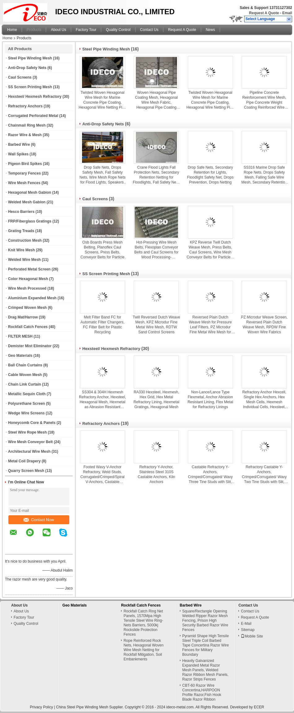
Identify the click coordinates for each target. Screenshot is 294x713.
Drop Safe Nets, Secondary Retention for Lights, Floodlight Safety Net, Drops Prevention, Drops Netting (210, 174)
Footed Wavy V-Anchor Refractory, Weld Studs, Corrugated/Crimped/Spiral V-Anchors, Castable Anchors (102, 474)
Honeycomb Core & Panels (31, 423)
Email (287, 13)
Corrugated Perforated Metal (33, 116)
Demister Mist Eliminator (30, 346)
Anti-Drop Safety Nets (27, 68)
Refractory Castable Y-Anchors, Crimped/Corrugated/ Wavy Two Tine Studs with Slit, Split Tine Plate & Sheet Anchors (264, 474)
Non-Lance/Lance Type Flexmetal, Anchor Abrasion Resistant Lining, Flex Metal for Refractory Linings (210, 399)
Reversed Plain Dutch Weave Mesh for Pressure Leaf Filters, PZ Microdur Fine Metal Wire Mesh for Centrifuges (210, 325)
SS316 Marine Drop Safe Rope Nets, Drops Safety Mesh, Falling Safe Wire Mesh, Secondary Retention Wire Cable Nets (264, 175)
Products (34, 30)
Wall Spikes (18, 154)
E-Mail (246, 623)
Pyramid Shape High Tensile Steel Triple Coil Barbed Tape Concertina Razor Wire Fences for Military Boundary (205, 645)
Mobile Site (252, 636)
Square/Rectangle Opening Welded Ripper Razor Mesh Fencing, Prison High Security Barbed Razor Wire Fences (205, 620)
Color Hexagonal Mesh (28, 279)
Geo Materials (20, 355)
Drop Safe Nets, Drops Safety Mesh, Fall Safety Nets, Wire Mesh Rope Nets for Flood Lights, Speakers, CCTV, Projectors (103, 175)
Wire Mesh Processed (27, 288)
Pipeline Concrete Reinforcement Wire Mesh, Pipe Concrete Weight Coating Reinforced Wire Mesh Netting (264, 100)
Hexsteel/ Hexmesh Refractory (35, 96)
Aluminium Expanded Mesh (32, 298)
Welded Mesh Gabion (26, 202)
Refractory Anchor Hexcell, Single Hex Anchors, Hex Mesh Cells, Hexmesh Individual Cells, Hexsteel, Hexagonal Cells (264, 399)
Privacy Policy (41, 707)
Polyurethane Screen (26, 403)
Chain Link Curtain (24, 384)
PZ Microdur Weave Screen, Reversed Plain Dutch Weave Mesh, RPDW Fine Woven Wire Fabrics (264, 324)
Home (12, 30)
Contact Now (39, 519)
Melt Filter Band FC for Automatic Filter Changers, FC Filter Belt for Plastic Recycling (102, 324)
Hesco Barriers (21, 212)
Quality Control (118, 30)
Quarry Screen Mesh (26, 471)
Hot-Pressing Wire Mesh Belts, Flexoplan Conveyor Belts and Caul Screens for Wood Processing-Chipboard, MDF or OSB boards (156, 250)
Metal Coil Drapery (24, 461)
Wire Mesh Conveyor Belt (30, 442)
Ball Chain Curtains (25, 365)
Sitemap (247, 630)
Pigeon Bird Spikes (25, 164)
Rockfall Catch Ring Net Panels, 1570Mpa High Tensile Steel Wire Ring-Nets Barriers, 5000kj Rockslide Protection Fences (143, 623)
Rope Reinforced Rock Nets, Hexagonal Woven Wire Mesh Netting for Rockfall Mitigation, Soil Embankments (143, 649)
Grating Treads (21, 231)
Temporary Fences (24, 173)
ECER (259, 707)
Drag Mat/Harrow (23, 317)
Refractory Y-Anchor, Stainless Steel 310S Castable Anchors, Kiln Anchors (156, 474)
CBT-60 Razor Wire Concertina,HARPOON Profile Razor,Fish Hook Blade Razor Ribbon (201, 692)
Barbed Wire (19, 144)
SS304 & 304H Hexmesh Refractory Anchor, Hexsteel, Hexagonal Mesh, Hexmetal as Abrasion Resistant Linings (102, 399)
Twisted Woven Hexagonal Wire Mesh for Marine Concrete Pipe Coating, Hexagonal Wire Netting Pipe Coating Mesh (102, 100)
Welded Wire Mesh (24, 259)
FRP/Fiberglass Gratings (29, 221)
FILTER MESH (20, 336)
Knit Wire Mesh (21, 250)
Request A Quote (264, 13)
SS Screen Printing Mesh (30, 87)
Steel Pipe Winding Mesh (30, 58)
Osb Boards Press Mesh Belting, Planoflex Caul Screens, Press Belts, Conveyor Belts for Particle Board (102, 250)
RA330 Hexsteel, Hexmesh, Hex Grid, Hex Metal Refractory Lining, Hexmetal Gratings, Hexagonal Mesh (156, 399)
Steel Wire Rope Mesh (27, 432)
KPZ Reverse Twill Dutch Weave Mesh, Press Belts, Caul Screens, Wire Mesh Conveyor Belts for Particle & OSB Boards (210, 250)
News (210, 30)
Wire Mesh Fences (24, 183)
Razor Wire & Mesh (25, 135)
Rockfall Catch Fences (28, 327)
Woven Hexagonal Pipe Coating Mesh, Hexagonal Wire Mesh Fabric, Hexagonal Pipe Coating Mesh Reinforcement (156, 100)
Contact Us (149, 30)
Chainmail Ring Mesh (26, 125)
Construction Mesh (25, 240)
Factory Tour (86, 30)
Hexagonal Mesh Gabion (29, 192)
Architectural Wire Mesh (29, 451)
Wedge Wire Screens (26, 413)
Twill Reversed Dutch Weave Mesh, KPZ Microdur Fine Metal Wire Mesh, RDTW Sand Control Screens (156, 324)
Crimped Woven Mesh (27, 307)
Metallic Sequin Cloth (26, 394)
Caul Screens (20, 77)
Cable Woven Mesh (25, 375)
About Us (58, 30)
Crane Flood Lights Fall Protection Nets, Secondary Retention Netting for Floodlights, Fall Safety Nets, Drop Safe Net (156, 175)
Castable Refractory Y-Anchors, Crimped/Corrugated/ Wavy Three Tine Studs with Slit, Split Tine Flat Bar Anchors (210, 474)
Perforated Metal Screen (29, 269)
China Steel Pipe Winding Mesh (82, 707)
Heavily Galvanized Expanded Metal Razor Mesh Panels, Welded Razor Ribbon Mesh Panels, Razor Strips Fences (205, 670)
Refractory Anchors (25, 106)
